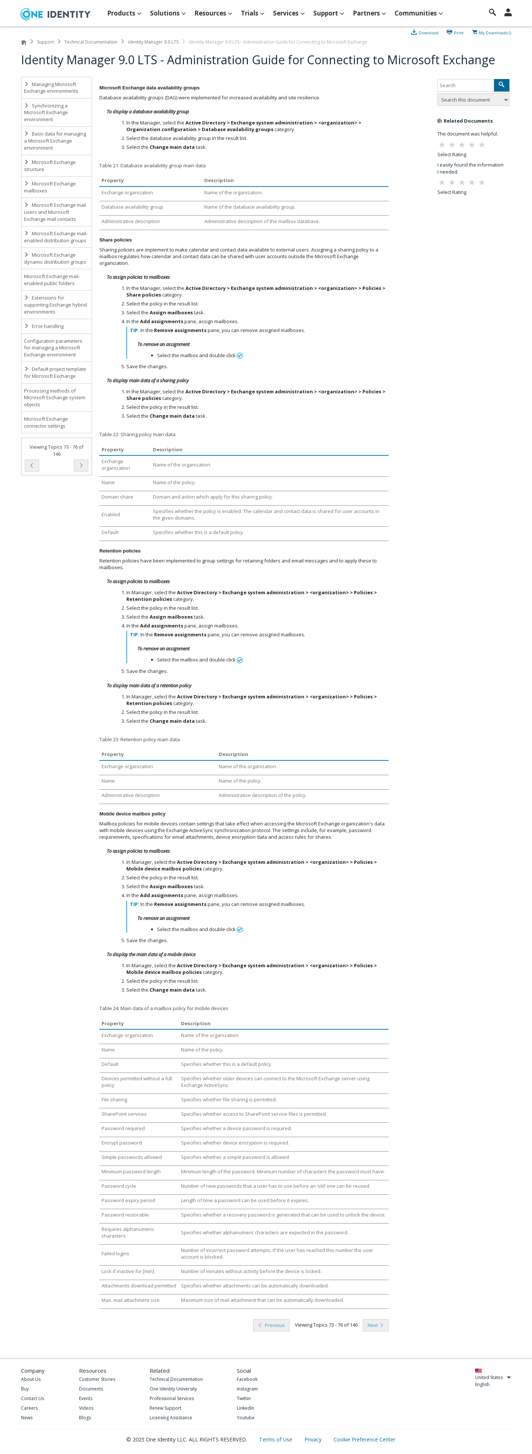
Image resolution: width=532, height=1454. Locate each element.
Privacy (313, 1439)
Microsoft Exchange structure (50, 165)
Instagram (247, 1389)
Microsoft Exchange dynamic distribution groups (55, 258)
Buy (25, 1389)
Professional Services (172, 1398)
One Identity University (173, 1389)
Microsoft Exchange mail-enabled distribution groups (56, 237)
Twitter (244, 1398)
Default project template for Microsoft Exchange (55, 372)
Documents (91, 1389)
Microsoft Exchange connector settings (46, 422)
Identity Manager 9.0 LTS (153, 42)
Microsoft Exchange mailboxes (50, 187)
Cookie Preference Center (364, 1439)
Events (85, 1398)
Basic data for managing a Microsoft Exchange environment (55, 140)
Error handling (44, 326)
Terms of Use (276, 1439)
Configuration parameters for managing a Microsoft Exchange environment (53, 348)
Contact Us (32, 1398)
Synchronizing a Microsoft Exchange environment (46, 112)
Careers (29, 1408)
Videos (86, 1408)
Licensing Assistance (171, 1417)
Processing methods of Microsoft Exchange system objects (54, 397)
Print (459, 32)
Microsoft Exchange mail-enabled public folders (52, 280)
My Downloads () (495, 32)
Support (45, 42)
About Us (31, 1379)
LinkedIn (245, 1408)
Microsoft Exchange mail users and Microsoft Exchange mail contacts (55, 212)
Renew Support (165, 1408)
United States (493, 1377)
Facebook (247, 1379)
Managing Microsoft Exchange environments (51, 88)
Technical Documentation (90, 42)
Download (429, 32)
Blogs (85, 1417)
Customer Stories (97, 1379)
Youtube (246, 1417)
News (27, 1417)
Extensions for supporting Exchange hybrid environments (55, 304)
